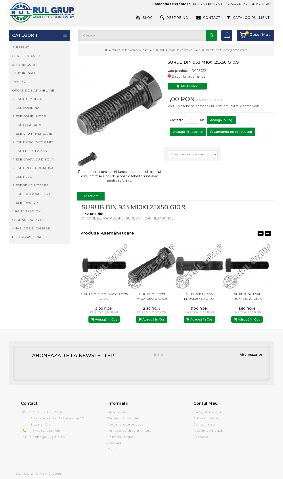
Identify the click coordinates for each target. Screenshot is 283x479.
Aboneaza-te (251, 355)
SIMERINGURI (23, 65)
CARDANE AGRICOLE (29, 220)
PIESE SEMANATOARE (30, 185)
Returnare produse (124, 424)
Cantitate (176, 120)
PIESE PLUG (22, 177)
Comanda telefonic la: (187, 4)
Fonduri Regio (120, 437)
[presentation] (187, 367)
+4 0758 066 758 (45, 431)
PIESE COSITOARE (27, 125)
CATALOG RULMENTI (249, 17)
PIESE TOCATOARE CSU (31, 194)
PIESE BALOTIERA (27, 99)
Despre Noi (175, 17)
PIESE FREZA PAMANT (30, 151)
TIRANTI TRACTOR (26, 211)
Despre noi (117, 412)
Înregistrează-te (207, 412)
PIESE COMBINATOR (29, 116)
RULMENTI (21, 47)
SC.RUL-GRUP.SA (31, 473)
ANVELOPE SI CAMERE (31, 228)
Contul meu (204, 424)
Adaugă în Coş (221, 120)
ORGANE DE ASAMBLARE (130, 50)
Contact (208, 17)
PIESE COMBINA (25, 108)
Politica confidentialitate (129, 431)
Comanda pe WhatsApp (231, 132)
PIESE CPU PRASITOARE (32, 133)
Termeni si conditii (124, 418)
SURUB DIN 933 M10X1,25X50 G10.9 (223, 50)
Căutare (211, 35)
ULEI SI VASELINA (26, 237)
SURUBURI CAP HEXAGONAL (173, 50)
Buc (202, 120)
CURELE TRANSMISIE (29, 56)
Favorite (200, 437)
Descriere (90, 196)
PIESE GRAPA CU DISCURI (33, 159)
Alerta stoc (187, 86)
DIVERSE (19, 82)
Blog (144, 17)
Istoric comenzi (207, 431)
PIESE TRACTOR (25, 202)
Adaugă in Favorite (188, 132)
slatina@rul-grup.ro (47, 437)
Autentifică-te (205, 418)
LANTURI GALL (24, 73)
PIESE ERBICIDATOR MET (33, 142)
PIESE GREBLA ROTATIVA (33, 168)
